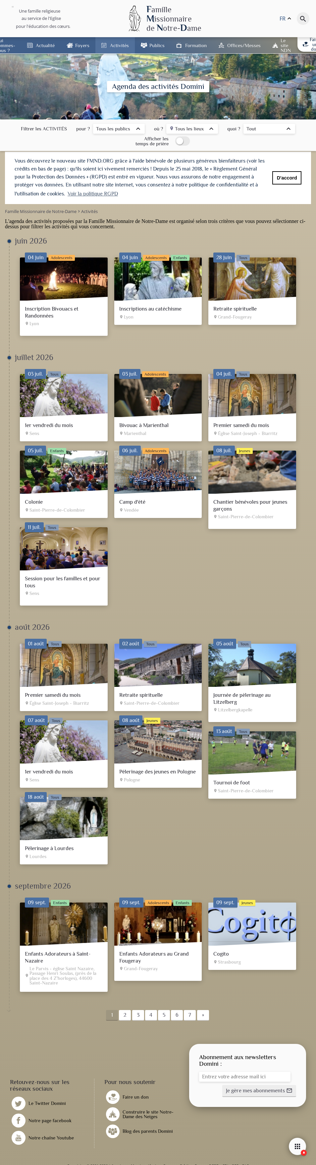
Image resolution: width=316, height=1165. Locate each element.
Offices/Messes (244, 45)
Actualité (45, 45)
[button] (259, 1091)
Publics (157, 45)
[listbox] (119, 129)
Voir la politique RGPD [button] (93, 194)
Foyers (82, 45)
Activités (119, 45)
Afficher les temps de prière (152, 141)
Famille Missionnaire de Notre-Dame (128, 221)
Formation (196, 45)
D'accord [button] (287, 178)
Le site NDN (286, 45)
